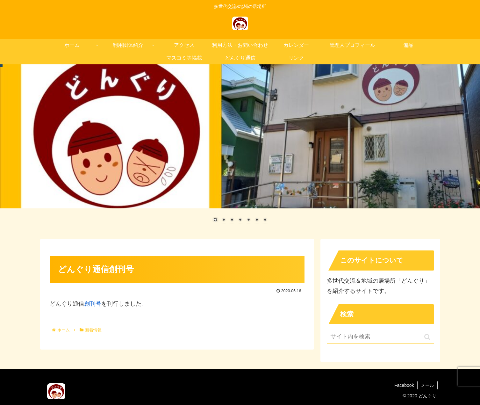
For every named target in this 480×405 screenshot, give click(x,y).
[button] (427, 337)
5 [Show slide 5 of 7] (248, 220)
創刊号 (92, 303)
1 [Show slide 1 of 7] (215, 220)
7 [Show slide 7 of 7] (265, 220)
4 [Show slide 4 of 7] (240, 220)
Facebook (404, 385)
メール (427, 385)
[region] (240, 147)
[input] (380, 337)
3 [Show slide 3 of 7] (231, 220)
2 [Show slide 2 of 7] (223, 220)
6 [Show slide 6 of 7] (256, 220)
